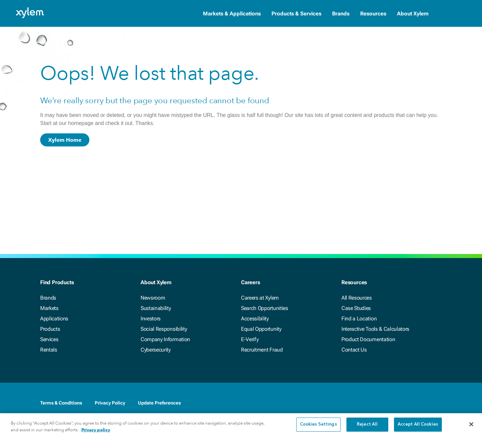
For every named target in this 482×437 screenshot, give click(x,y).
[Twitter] (411, 403)
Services (49, 339)
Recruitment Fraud (262, 350)
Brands (340, 13)
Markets (49, 308)
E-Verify (249, 339)
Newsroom (153, 298)
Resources (373, 13)
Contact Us (354, 350)
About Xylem (412, 13)
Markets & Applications (232, 13)
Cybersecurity (156, 350)
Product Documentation (368, 339)
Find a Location (359, 318)
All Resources (356, 298)
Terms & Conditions (61, 402)
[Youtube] (424, 403)
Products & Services (296, 13)
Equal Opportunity (261, 329)
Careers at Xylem (260, 298)
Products (50, 329)
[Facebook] (384, 403)
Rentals (48, 350)
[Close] (471, 427)
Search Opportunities (264, 308)
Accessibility (255, 318)
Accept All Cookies (418, 428)
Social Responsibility (164, 329)
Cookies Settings (318, 428)
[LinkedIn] (398, 403)
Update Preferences (159, 402)
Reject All (367, 428)
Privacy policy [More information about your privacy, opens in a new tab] (95, 433)
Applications (54, 318)
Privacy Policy (110, 402)
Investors (151, 318)
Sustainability (156, 308)
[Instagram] (438, 403)
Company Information (165, 339)
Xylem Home (64, 140)
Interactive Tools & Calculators (375, 329)
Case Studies (356, 308)
